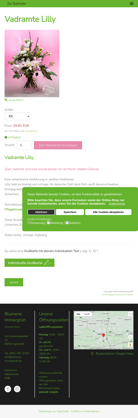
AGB (7, 378)
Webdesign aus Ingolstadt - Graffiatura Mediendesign (69, 411)
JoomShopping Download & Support (117, 294)
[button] (131, 3)
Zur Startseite (16, 3)
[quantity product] (24, 145)
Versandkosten (31, 131)
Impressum (11, 370)
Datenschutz (12, 374)
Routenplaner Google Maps (111, 353)
